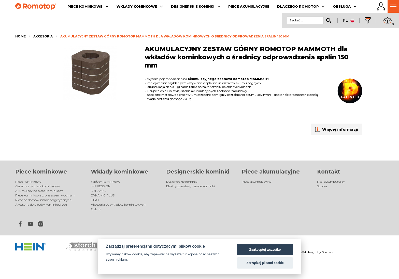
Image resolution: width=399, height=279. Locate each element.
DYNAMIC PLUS (103, 195)
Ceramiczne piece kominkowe (37, 186)
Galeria (96, 209)
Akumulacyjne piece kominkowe (39, 191)
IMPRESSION (100, 186)
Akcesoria (43, 36)
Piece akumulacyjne (271, 171)
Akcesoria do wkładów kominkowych (118, 204)
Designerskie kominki (197, 171)
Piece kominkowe (41, 171)
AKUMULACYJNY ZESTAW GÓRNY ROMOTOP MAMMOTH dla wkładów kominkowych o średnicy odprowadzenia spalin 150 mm (174, 36)
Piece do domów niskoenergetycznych (43, 200)
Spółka (322, 186)
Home (20, 36)
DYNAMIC (98, 191)
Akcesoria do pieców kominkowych (41, 204)
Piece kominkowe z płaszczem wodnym (45, 195)
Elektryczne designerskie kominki (190, 186)
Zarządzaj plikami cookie (264, 263)
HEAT (95, 200)
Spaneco (328, 252)
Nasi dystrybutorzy (331, 181)
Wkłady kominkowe (119, 171)
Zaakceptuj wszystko (265, 249)
